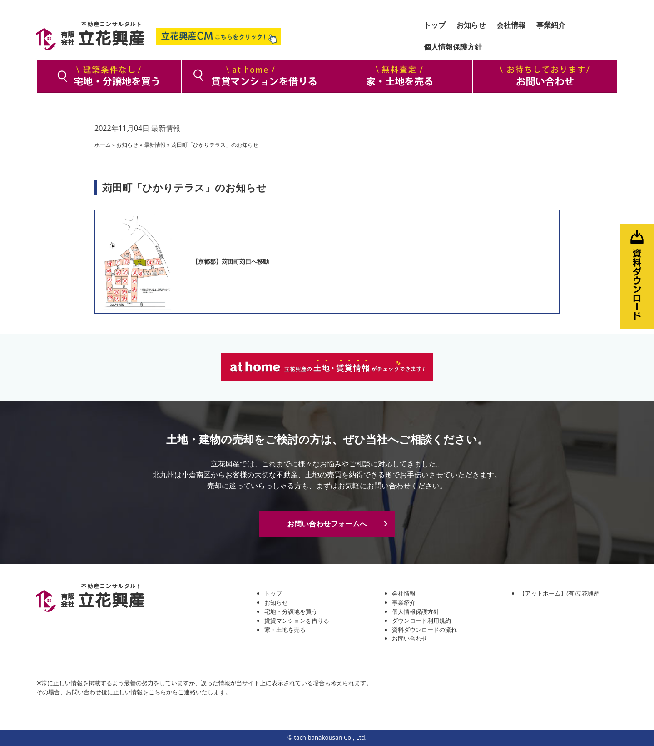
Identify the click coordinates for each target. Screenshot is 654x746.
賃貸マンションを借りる (296, 620)
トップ (273, 593)
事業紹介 (404, 602)
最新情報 (165, 128)
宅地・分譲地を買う (290, 611)
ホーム (102, 145)
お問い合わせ (409, 638)
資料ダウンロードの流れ (424, 630)
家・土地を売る (285, 630)
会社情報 (404, 593)
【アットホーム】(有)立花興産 (559, 593)
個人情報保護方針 (415, 611)
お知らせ (127, 145)
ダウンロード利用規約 (421, 620)
